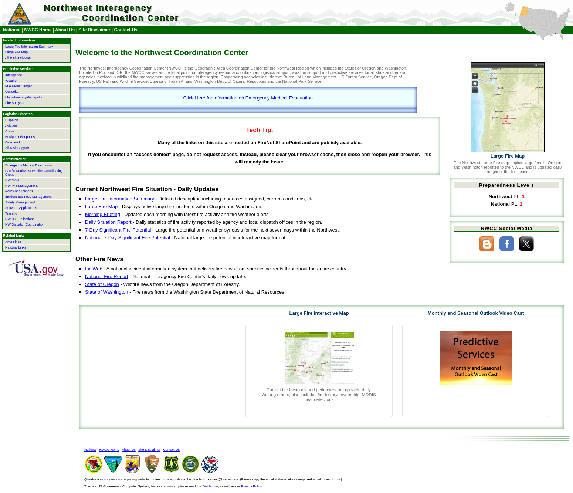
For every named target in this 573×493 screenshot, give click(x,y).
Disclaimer (210, 486)
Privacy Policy (251, 486)
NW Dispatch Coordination (24, 224)
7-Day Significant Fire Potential (118, 230)
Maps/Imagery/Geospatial (24, 97)
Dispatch (11, 120)
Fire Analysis (14, 103)
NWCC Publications (19, 219)
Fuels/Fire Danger (18, 86)
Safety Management (20, 202)
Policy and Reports (19, 191)
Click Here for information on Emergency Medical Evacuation (248, 98)
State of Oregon (102, 284)
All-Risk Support (17, 148)
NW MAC (12, 180)
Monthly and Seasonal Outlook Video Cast (476, 313)
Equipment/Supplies (20, 137)
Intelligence (13, 75)
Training (11, 213)
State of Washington (106, 292)
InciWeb (93, 268)
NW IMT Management (21, 186)
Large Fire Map (101, 206)
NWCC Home (37, 30)
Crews (10, 131)
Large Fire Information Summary (119, 199)
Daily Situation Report (108, 222)
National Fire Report (106, 276)
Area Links (13, 242)
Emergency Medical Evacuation (28, 165)
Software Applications (21, 208)
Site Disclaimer (94, 30)
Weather (11, 80)
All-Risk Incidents (18, 58)
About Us (65, 30)
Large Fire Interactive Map (319, 313)
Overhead (12, 142)
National (11, 30)
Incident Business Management (28, 197)
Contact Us (125, 30)
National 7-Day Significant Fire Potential (127, 237)
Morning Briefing (102, 214)
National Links (15, 247)
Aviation (11, 126)
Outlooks (11, 92)
